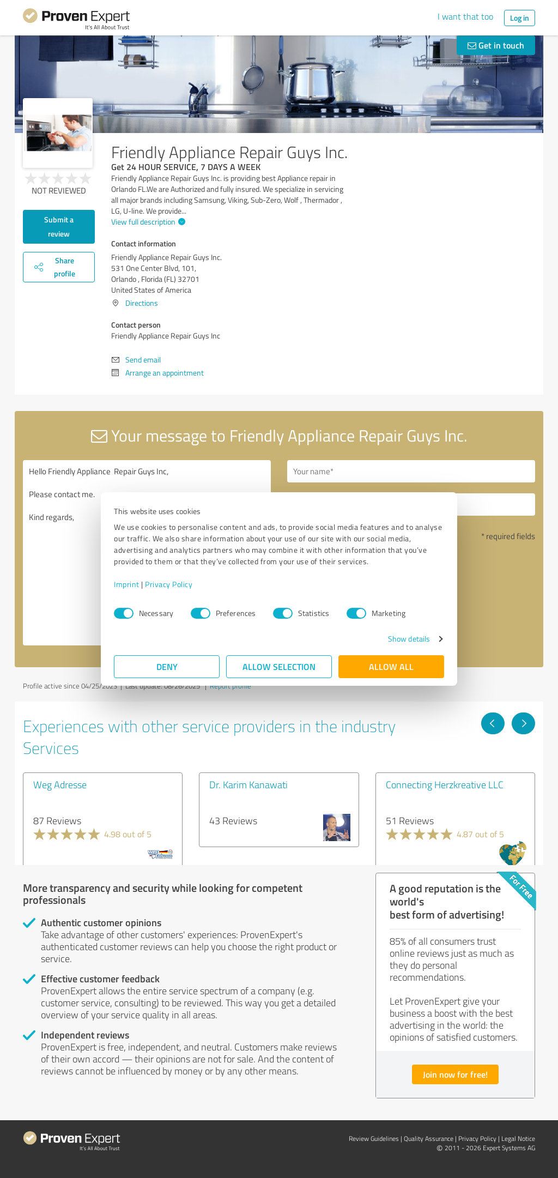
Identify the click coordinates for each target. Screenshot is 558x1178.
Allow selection (279, 666)
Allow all (391, 666)
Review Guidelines (374, 1138)
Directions (141, 303)
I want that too (465, 16)
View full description (147, 221)
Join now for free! (455, 1074)
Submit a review (59, 226)
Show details (409, 638)
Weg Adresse (60, 784)
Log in (519, 18)
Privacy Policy (168, 584)
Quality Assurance (428, 1138)
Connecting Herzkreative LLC (445, 784)
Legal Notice (518, 1138)
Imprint (127, 584)
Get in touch (496, 45)
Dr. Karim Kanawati (248, 784)
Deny (167, 666)
